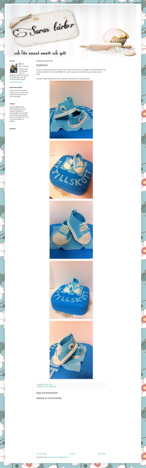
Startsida (72, 454)
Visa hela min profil (16, 82)
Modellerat (53, 386)
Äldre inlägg (102, 454)
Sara (22, 64)
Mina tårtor (46, 386)
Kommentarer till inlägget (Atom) (57, 457)
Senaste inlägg (41, 454)
